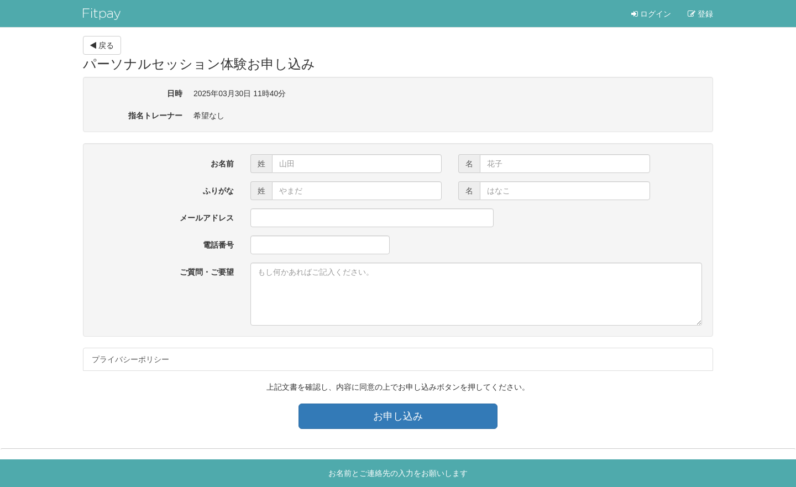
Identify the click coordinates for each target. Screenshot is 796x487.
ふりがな (218, 190)
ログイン (651, 13)
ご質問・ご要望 (207, 272)
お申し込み (398, 416)
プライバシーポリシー (130, 359)
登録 (700, 13)
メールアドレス (207, 217)
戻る (102, 45)
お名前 (222, 163)
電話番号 (218, 244)
